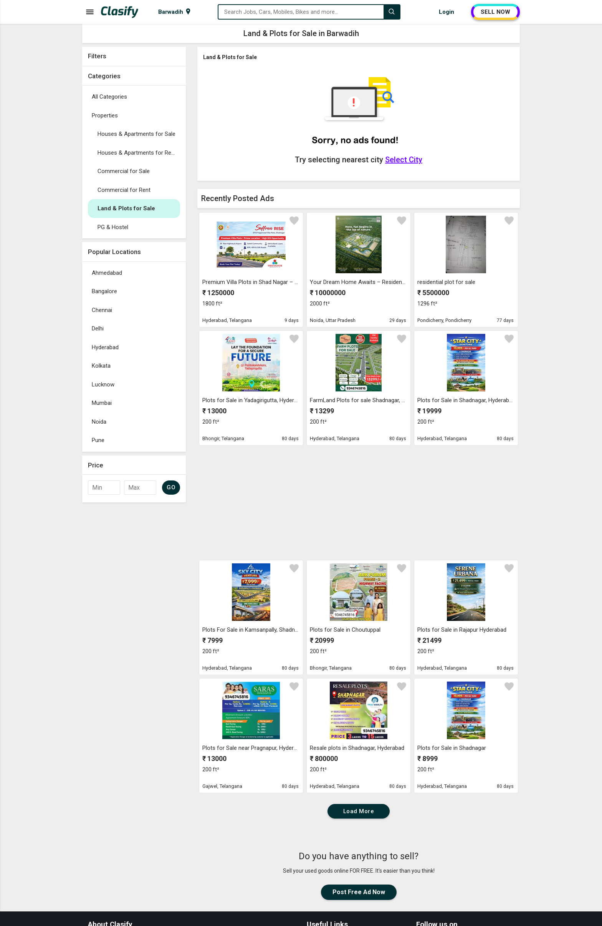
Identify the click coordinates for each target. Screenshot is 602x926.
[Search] (392, 12)
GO (171, 487)
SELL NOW (495, 11)
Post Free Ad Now (358, 892)
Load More (358, 811)
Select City (403, 159)
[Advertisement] (134, 621)
